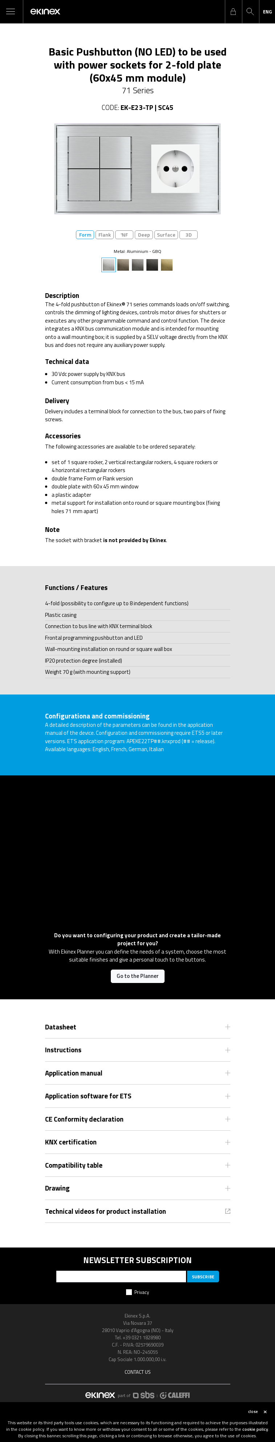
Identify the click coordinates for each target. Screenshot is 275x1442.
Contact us (138, 1372)
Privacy (141, 1292)
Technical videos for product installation (105, 1211)
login (233, 11)
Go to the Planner (138, 976)
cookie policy (255, 1429)
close (253, 1411)
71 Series (138, 90)
